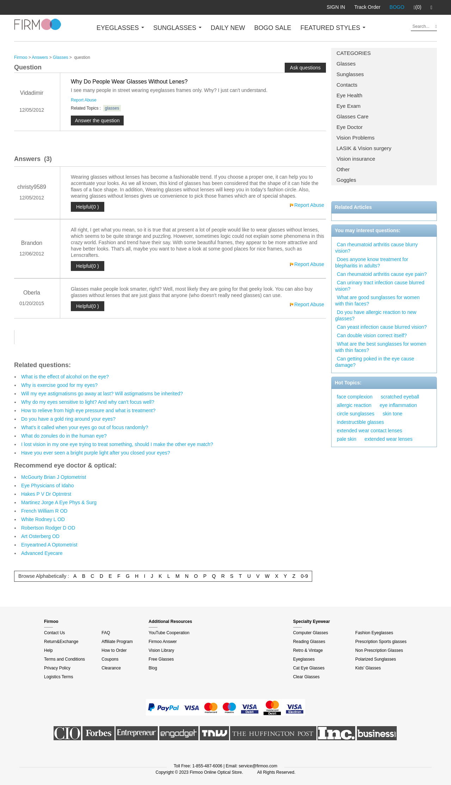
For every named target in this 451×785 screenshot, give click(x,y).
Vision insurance (355, 159)
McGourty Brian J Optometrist (53, 477)
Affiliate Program (116, 641)
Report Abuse (84, 100)
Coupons (109, 659)
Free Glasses (161, 659)
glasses (112, 108)
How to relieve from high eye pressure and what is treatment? (88, 410)
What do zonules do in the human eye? (64, 436)
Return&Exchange (61, 641)
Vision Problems (355, 138)
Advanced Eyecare (42, 553)
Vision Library (161, 650)
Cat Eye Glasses (309, 668)
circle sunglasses (356, 413)
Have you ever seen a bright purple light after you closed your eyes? (95, 453)
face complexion (354, 397)
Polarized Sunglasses (375, 659)
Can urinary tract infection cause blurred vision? (379, 286)
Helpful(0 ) (87, 207)
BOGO (397, 7)
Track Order (367, 7)
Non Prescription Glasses (379, 650)
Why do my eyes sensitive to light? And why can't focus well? (87, 402)
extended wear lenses (389, 439)
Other (343, 169)
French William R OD (44, 511)
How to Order (113, 650)
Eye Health (349, 95)
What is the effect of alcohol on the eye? (65, 376)
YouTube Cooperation (169, 632)
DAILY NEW (228, 27)
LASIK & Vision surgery (363, 148)
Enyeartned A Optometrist (49, 545)
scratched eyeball (400, 397)
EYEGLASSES (120, 27)
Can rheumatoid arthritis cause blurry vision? (376, 248)
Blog (153, 668)
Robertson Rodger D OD (48, 528)
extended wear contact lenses (369, 430)
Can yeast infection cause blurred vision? (382, 327)
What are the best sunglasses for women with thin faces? (380, 347)
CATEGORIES (353, 53)
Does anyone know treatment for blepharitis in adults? (371, 262)
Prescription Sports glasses (380, 641)
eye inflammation (398, 405)
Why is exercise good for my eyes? (59, 385)
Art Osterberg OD (40, 536)
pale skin (346, 439)
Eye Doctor (349, 127)
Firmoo (20, 57)
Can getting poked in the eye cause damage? (374, 362)
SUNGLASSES (177, 27)
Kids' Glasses (368, 668)
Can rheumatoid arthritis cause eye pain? (382, 274)
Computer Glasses (310, 632)
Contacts (346, 85)
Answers (40, 57)
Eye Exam (348, 106)
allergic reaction (354, 405)
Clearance (111, 668)
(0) (417, 7)
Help (48, 650)
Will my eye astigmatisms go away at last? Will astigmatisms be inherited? (102, 393)
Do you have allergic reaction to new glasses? (375, 315)
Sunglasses (350, 74)
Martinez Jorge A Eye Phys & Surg (59, 502)
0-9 (304, 576)
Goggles (346, 180)
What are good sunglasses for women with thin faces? (377, 301)
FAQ (105, 632)
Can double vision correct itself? (372, 335)
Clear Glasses (306, 676)
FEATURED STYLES (333, 27)
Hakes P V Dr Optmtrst (46, 494)
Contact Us (54, 632)
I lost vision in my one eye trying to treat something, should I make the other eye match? (117, 444)
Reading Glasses (309, 641)
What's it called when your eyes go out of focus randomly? (84, 427)
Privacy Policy (57, 668)
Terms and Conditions (64, 659)
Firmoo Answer (163, 641)
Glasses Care (352, 116)
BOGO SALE (272, 27)
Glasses (346, 64)
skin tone (392, 413)
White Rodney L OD (43, 519)
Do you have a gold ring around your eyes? (68, 419)
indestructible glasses (360, 422)
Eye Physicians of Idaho (47, 485)
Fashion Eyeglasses (374, 632)
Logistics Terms (58, 676)
